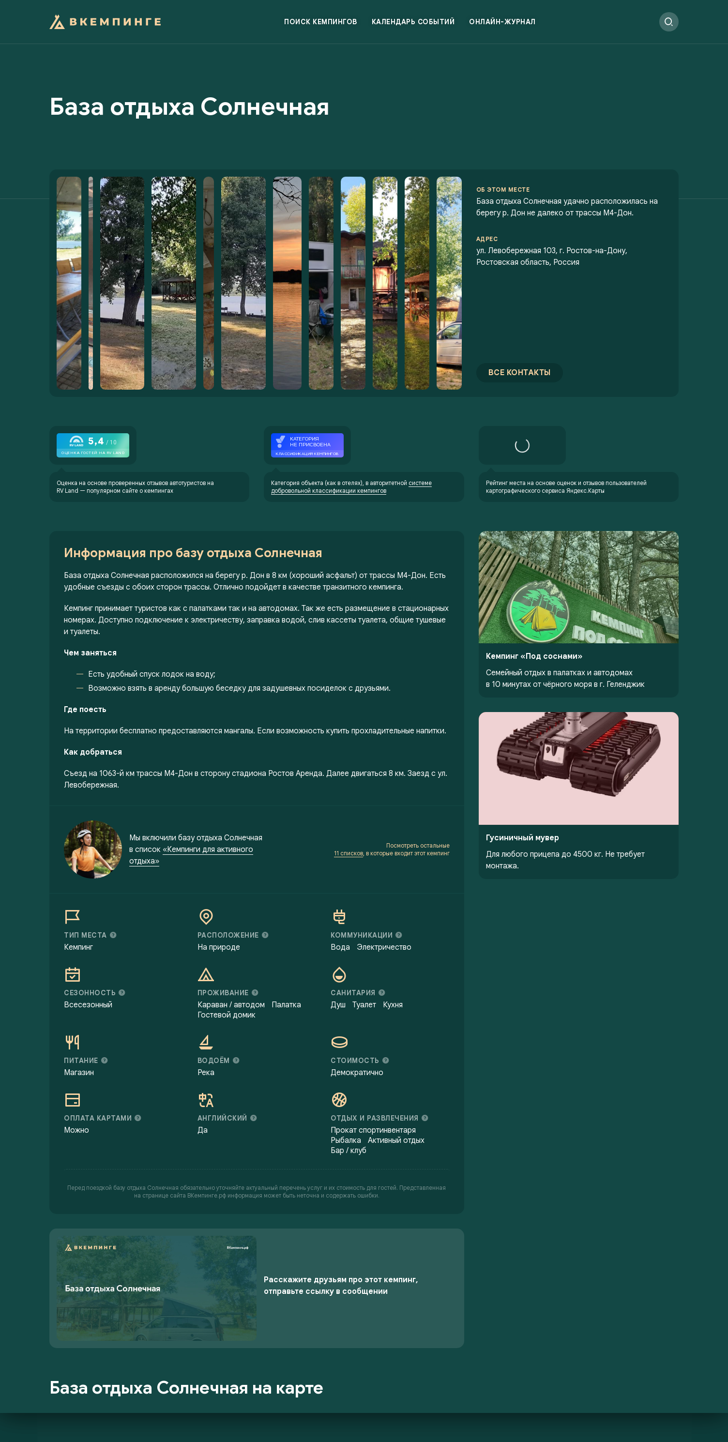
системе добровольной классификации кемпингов (351, 486)
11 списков (348, 853)
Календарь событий (413, 21)
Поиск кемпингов (320, 21)
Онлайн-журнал (502, 21)
